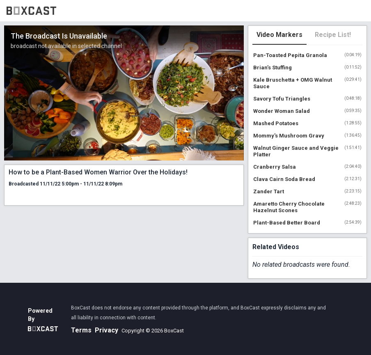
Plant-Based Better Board (286, 223)
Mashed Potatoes (275, 123)
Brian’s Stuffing (272, 67)
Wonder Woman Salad (281, 111)
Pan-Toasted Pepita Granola (290, 55)
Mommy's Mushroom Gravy (288, 136)
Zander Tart (268, 191)
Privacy (106, 330)
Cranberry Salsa (274, 167)
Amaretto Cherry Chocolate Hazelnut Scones (289, 207)
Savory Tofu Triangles (281, 99)
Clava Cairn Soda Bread (284, 179)
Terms (81, 330)
